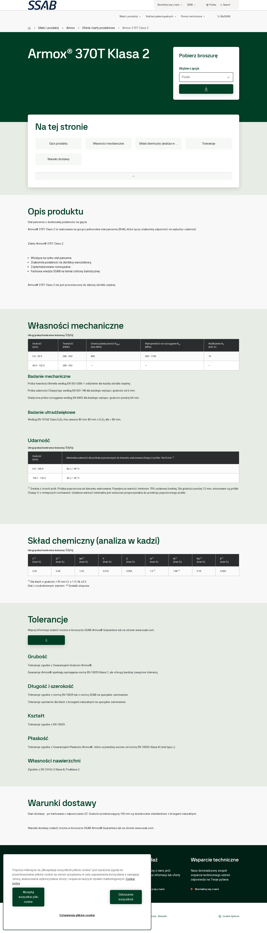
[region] (77, 896)
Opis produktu (58, 143)
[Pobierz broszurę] (206, 89)
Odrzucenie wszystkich (110, 902)
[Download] (46, 640)
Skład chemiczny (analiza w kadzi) (160, 143)
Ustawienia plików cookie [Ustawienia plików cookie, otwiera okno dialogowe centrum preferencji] (77, 915)
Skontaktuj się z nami (205, 889)
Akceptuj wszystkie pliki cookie (43, 902)
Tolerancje (208, 143)
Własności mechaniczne (108, 143)
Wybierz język (189, 68)
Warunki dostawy (58, 159)
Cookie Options (228, 916)
